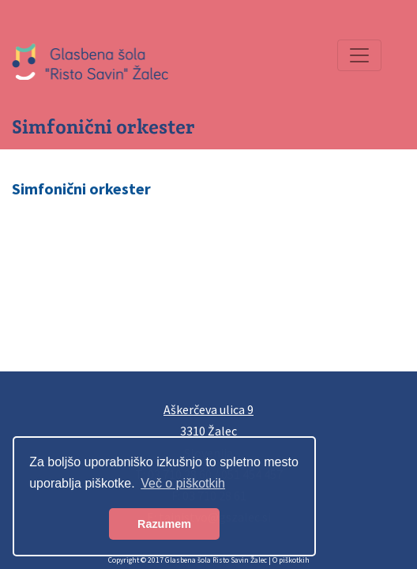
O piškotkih (291, 560)
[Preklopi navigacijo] (359, 55)
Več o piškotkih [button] (183, 483)
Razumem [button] (164, 524)
